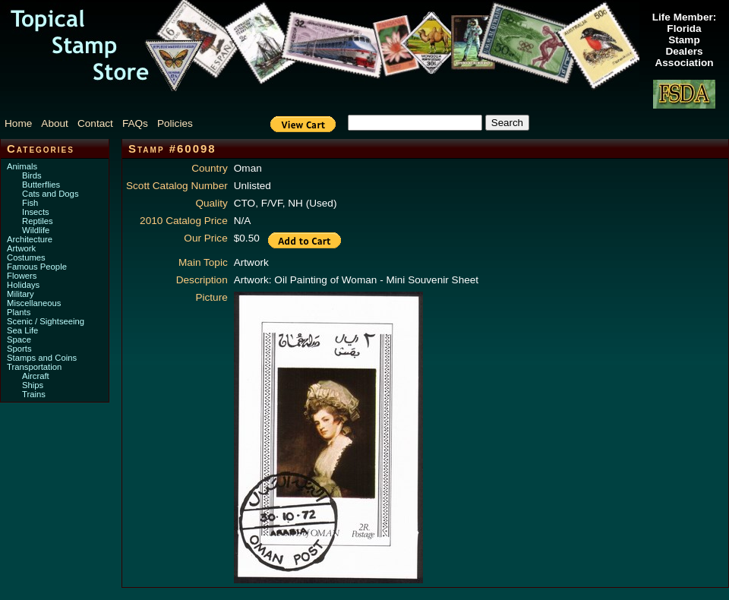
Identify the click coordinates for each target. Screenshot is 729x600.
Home (18, 123)
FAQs (135, 123)
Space (19, 339)
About (54, 123)
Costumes (26, 257)
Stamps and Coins (42, 357)
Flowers (21, 275)
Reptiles (37, 221)
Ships (32, 385)
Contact (95, 123)
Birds (32, 175)
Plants (18, 312)
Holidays (23, 284)
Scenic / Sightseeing (45, 321)
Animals (22, 166)
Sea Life (22, 330)
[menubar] (106, 123)
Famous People (37, 266)
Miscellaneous (34, 303)
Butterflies (41, 184)
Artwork (21, 248)
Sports (19, 348)
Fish (30, 202)
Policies (175, 123)
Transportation (34, 366)
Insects (35, 211)
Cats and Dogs (50, 193)
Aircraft (35, 376)
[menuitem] (21, 123)
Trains (34, 394)
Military (20, 293)
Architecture (29, 239)
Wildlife (35, 230)
